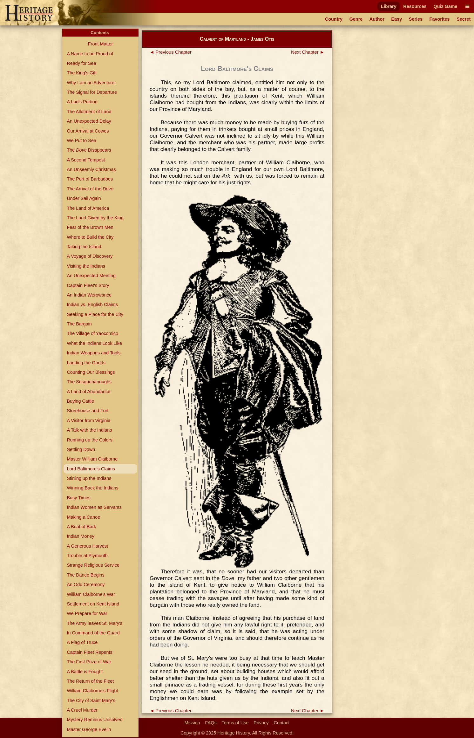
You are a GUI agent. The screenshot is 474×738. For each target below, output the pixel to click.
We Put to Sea (81, 140)
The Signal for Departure (92, 92)
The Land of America (88, 208)
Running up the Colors (89, 439)
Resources (415, 6)
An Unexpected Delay (89, 121)
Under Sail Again (84, 198)
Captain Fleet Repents (89, 652)
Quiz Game (445, 6)
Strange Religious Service (93, 565)
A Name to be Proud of (90, 53)
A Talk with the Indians (89, 430)
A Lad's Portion (82, 101)
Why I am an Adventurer (91, 82)
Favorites (440, 19)
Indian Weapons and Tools (93, 352)
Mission (192, 722)
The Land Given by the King (95, 217)
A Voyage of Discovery (89, 256)
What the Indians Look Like (94, 343)
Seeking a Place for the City (95, 314)
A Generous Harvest (87, 546)
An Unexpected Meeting (91, 275)
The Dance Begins (85, 574)
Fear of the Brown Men (90, 227)
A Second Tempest (86, 159)
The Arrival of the (90, 188)
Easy (396, 19)
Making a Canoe (83, 517)
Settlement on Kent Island (93, 603)
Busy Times (78, 497)
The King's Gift (82, 72)
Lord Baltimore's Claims (91, 468)
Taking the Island (84, 246)
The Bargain (79, 323)
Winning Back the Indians (92, 487)
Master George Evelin (89, 729)
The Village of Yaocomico (92, 333)
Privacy (261, 722)
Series (416, 19)
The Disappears (89, 150)
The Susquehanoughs (89, 381)
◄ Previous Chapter (171, 52)
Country (333, 19)
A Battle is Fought (85, 671)
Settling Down (81, 449)
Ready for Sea (81, 63)
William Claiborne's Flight (92, 690)
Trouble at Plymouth (87, 555)
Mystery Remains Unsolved (94, 719)
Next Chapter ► (307, 52)
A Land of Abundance (88, 391)
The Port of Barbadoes (90, 178)
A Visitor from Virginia (88, 420)
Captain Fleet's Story (88, 285)
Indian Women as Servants (94, 507)
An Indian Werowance (89, 294)
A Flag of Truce (82, 642)
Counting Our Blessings (91, 372)
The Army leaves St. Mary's (94, 623)
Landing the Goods (86, 362)
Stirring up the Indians (89, 478)
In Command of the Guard (93, 632)
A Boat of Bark (81, 526)
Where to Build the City (90, 237)
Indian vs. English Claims (92, 304)
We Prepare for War (87, 613)
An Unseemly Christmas (91, 169)
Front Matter (100, 43)
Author (376, 19)
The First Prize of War (89, 661)
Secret (464, 19)
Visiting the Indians (86, 266)
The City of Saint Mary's (91, 700)
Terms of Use (235, 722)
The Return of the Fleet (90, 681)
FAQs (211, 722)
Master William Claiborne (92, 458)
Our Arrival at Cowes (88, 130)
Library (388, 6)
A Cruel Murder (82, 710)
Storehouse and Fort (87, 410)
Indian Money (80, 536)
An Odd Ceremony (86, 584)
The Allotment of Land (89, 111)
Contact (282, 722)
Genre (356, 19)
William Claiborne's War (91, 594)
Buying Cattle (80, 401)
